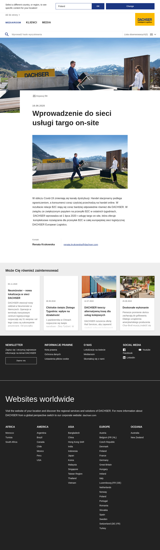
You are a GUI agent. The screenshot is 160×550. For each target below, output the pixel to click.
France (102, 455)
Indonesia (73, 451)
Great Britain (105, 464)
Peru (39, 455)
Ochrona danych (53, 354)
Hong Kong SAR (76, 442)
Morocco (9, 433)
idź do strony (13, 14)
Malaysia (72, 464)
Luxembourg (105, 483)
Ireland (102, 474)
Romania (103, 505)
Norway (103, 492)
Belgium (103, 437)
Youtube (144, 350)
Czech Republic (107, 442)
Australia (135, 433)
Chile (39, 446)
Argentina (41, 433)
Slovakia (103, 510)
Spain (102, 514)
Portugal (103, 501)
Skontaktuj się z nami (94, 359)
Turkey (102, 528)
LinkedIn (129, 357)
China (71, 437)
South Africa (11, 442)
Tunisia (8, 437)
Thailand (72, 478)
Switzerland (105, 523)
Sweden (103, 519)
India (70, 446)
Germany (103, 460)
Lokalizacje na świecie (94, 350)
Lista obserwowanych (136, 34)
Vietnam (72, 483)
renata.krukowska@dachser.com (82, 244)
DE (118, 483)
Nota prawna (51, 350)
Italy (101, 478)
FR (110, 437)
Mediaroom (14, 22)
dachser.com (90, 415)
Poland (102, 496)
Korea (71, 460)
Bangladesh (74, 433)
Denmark (103, 446)
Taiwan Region (75, 474)
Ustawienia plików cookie (57, 359)
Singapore (73, 469)
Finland (103, 451)
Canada (40, 442)
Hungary (103, 469)
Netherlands (105, 487)
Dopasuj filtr (40, 96)
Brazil (39, 437)
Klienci (33, 22)
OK (98, 6)
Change (130, 6)
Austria (102, 433)
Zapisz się (21, 361)
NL (114, 437)
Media (48, 22)
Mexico (40, 451)
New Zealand (137, 437)
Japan (71, 455)
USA (39, 460)
